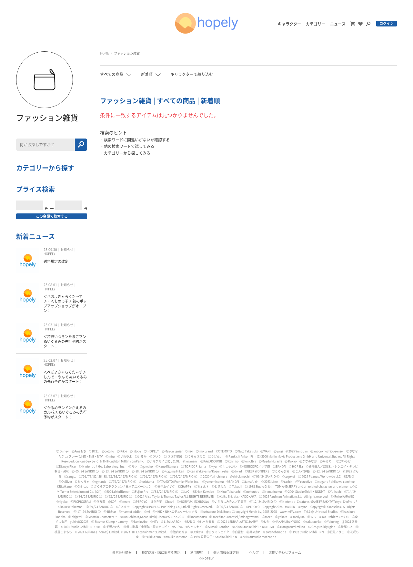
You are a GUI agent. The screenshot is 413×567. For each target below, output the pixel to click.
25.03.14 (50, 324)
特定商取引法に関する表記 (161, 552)
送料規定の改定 (56, 261)
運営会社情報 (122, 552)
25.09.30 (50, 249)
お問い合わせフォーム (285, 552)
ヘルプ (254, 552)
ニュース (338, 24)
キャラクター (289, 24)
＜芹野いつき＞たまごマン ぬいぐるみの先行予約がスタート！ (65, 341)
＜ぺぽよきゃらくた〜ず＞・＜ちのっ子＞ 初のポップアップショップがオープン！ (65, 303)
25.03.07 (50, 360)
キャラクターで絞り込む (191, 74)
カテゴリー (315, 24)
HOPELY (49, 253)
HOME (104, 53)
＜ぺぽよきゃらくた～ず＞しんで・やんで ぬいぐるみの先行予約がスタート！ (65, 376)
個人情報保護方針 (226, 552)
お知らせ (66, 249)
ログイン (386, 23)
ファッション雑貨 (127, 53)
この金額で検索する (52, 216)
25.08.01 (50, 284)
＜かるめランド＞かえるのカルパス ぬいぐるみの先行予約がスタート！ (65, 412)
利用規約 (196, 552)
